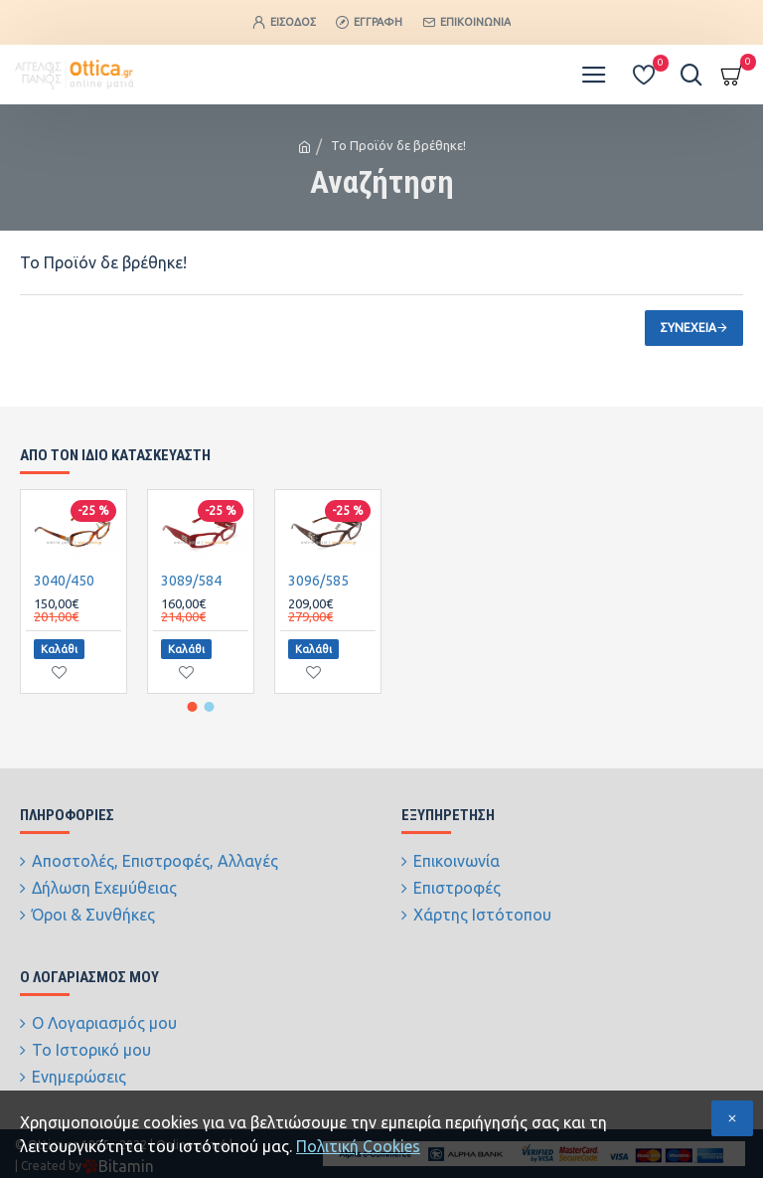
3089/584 (191, 599)
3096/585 (318, 599)
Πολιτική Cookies (358, 1146)
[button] (193, 724)
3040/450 (64, 599)
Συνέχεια (688, 327)
